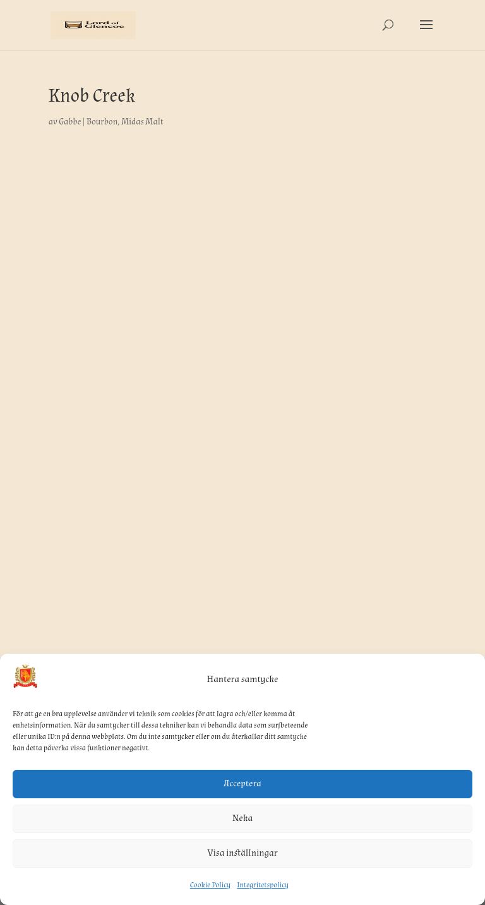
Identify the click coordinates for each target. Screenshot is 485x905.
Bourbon (102, 122)
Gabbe (70, 122)
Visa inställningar (243, 853)
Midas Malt (142, 122)
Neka (242, 818)
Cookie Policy (210, 885)
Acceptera (242, 783)
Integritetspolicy (263, 885)
